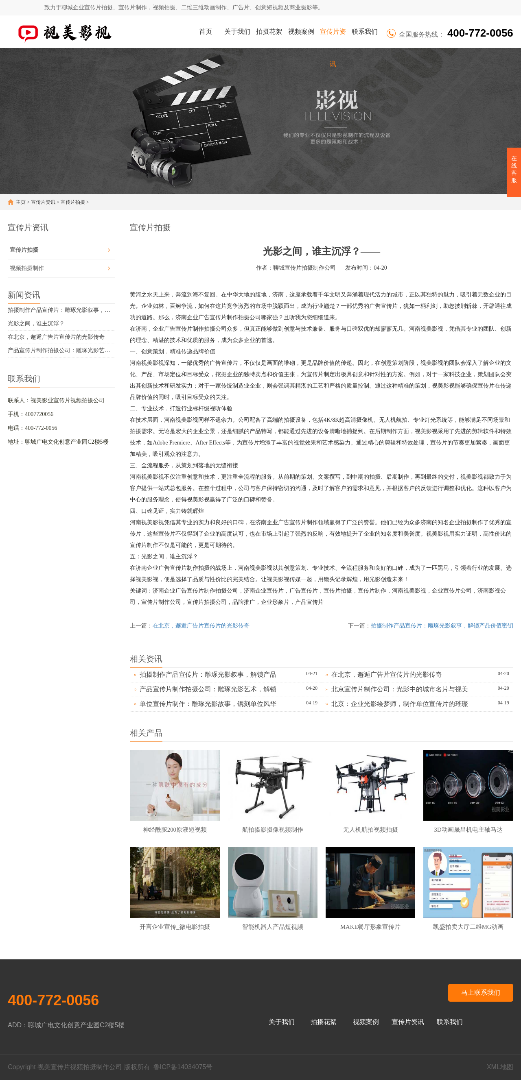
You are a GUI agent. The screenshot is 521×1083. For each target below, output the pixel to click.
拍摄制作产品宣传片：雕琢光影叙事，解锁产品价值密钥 (61, 310)
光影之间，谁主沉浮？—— (42, 323)
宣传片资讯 (333, 38)
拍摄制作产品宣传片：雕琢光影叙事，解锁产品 (208, 674)
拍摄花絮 (269, 31)
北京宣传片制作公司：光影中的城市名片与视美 (399, 689)
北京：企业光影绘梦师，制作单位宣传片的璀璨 (399, 703)
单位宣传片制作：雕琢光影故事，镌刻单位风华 (208, 703)
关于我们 (237, 31)
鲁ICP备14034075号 (183, 1070)
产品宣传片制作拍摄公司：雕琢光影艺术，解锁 (208, 689)
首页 (205, 31)
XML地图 (500, 1070)
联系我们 (365, 31)
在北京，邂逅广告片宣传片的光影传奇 (56, 337)
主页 (21, 202)
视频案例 (301, 31)
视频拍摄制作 (27, 268)
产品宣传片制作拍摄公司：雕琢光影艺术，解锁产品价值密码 (61, 350)
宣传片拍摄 (73, 202)
